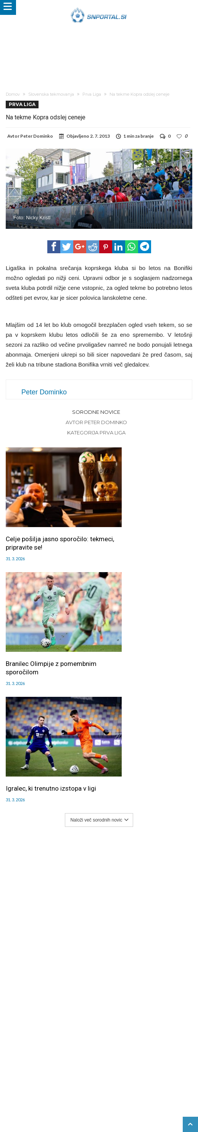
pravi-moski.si (124, 1098)
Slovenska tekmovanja (51, 94)
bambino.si (136, 1090)
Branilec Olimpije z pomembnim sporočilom (138, 525)
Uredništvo (44, 1066)
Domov (13, 94)
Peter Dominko (36, 136)
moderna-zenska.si (80, 1098)
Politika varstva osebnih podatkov (135, 1074)
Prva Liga (91, 94)
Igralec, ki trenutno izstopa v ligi (46, 631)
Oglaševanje (76, 1066)
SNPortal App (38, 1074)
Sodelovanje (130, 1066)
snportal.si (73, 1090)
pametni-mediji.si (36, 1090)
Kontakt (159, 1066)
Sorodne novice (96, 412)
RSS (177, 1066)
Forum (19, 1066)
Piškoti (103, 1066)
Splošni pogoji (75, 1074)
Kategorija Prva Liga (96, 432)
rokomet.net (104, 1090)
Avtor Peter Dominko (96, 422)
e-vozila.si (165, 1090)
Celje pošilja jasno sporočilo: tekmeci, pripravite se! (47, 525)
